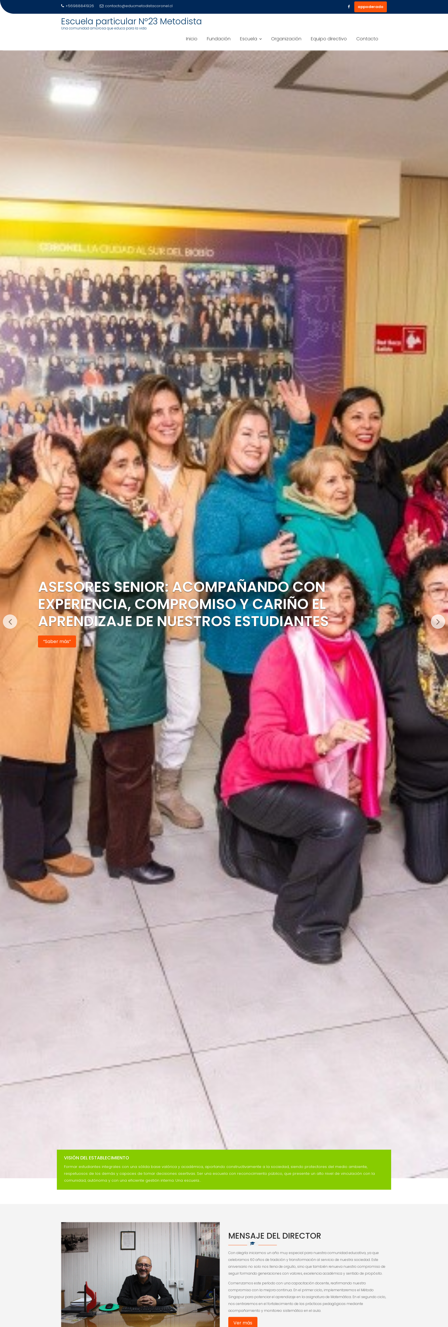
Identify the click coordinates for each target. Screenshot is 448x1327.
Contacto (367, 38)
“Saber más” (57, 641)
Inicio (191, 38)
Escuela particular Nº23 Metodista (131, 21)
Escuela (248, 38)
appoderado (370, 6)
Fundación (219, 38)
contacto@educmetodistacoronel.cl (136, 6)
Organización (286, 38)
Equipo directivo (329, 38)
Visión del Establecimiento (96, 1158)
